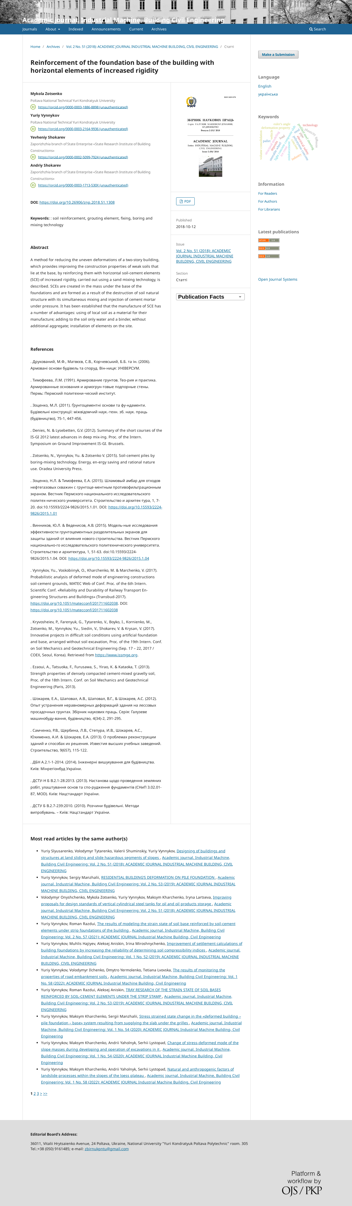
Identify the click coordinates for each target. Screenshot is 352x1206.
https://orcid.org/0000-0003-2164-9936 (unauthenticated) (83, 128)
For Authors (267, 201)
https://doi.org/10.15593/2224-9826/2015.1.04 (108, 558)
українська (268, 94)
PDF (187, 201)
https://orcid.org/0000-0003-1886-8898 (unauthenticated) (83, 106)
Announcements (106, 28)
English (264, 86)
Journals (30, 28)
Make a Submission (278, 54)
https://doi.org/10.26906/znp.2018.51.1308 (77, 202)
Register (308, 4)
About (51, 28)
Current (136, 28)
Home (35, 46)
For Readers (267, 193)
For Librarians (269, 209)
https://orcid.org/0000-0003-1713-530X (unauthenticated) (83, 185)
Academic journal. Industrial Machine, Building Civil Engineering (124, 19)
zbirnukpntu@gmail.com (107, 1148)
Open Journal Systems (277, 279)
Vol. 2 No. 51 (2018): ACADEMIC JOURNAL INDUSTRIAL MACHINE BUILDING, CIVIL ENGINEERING (142, 46)
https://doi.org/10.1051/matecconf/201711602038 (74, 603)
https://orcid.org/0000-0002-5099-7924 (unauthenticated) (83, 156)
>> (45, 1093)
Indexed (76, 28)
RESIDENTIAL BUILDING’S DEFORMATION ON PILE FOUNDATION (158, 877)
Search (317, 28)
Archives (159, 28)
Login (325, 4)
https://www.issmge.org (116, 654)
